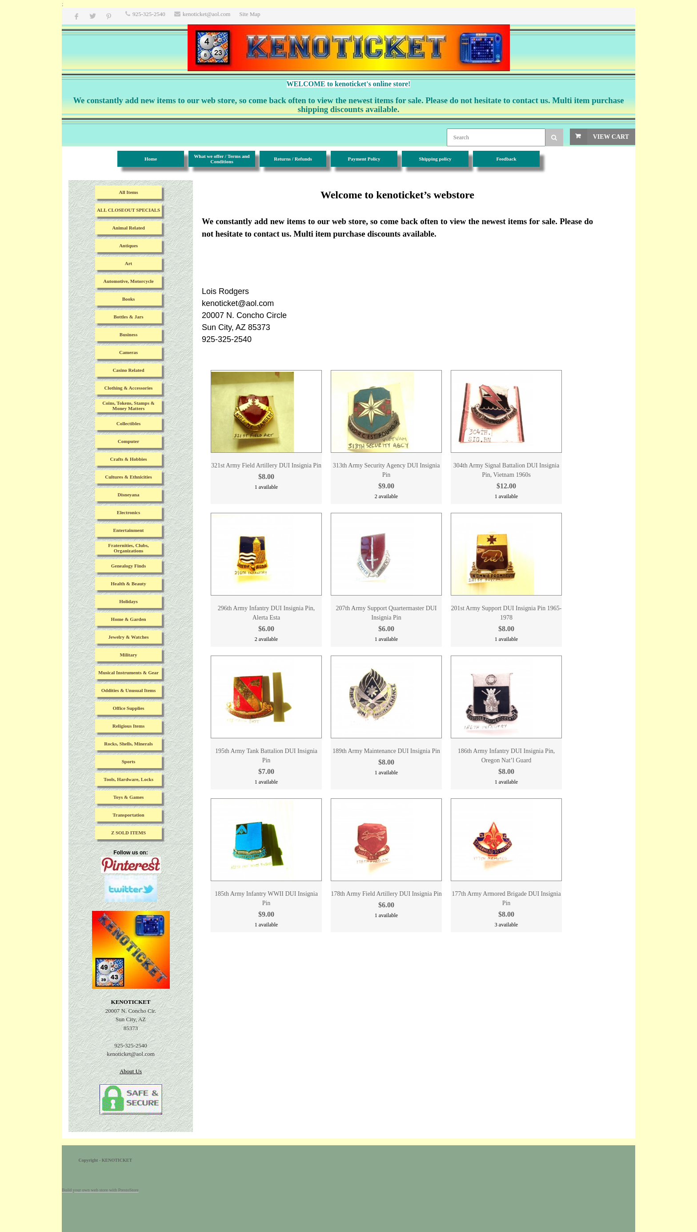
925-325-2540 (148, 14)
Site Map (249, 14)
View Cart (611, 136)
